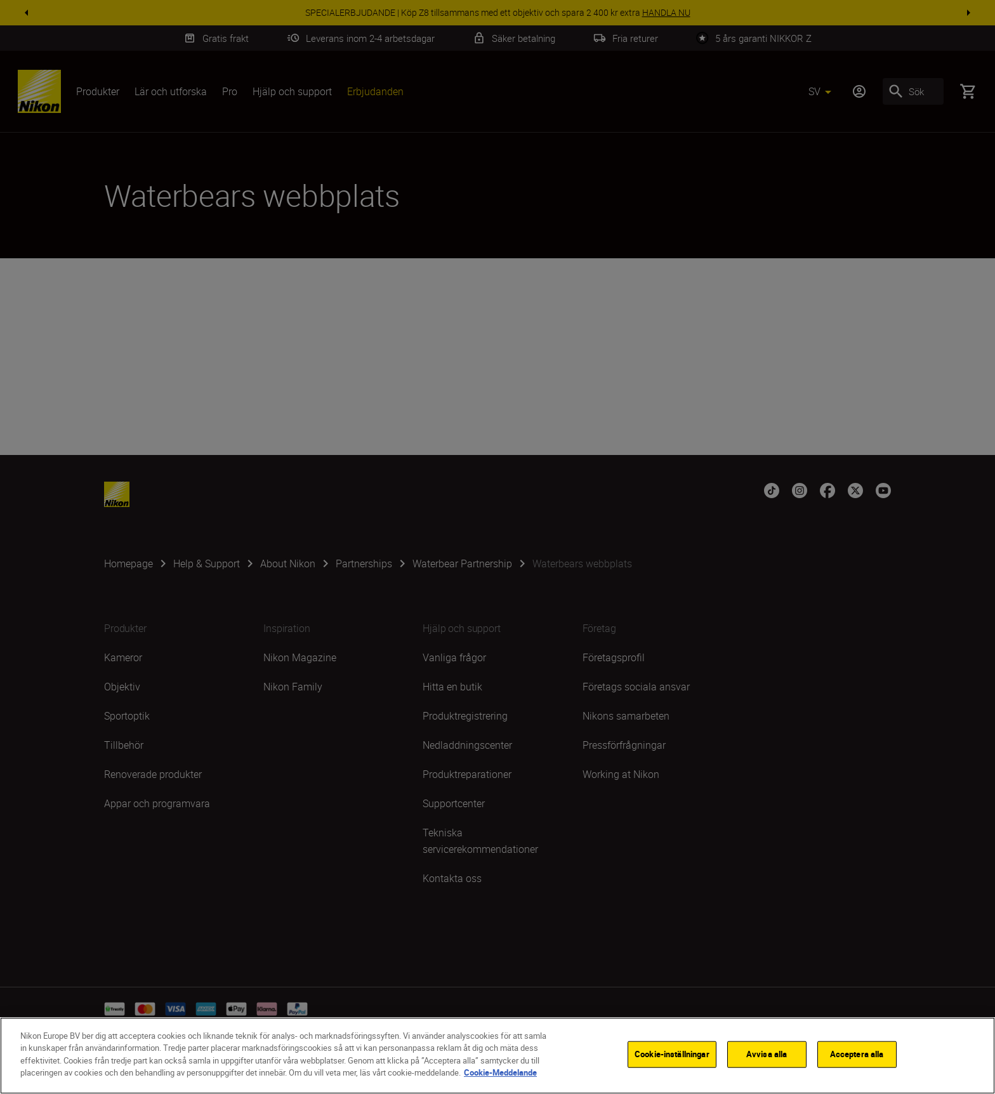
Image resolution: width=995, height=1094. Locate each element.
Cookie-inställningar (672, 1055)
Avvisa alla (766, 1055)
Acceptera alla (857, 1055)
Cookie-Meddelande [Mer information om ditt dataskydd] (500, 1073)
